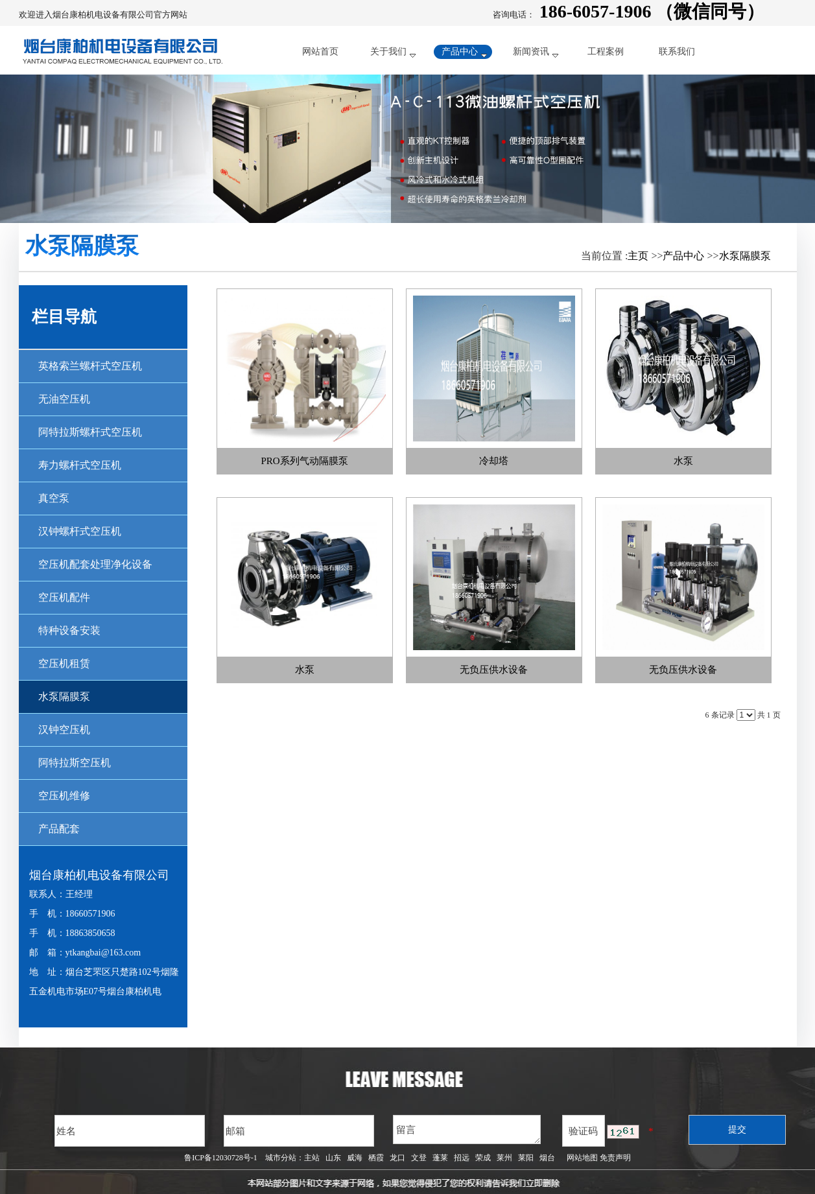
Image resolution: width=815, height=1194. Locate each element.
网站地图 (580, 1157)
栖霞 (376, 1157)
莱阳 (526, 1157)
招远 (461, 1157)
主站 (312, 1157)
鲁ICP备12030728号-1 (220, 1157)
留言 (467, 1129)
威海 (354, 1157)
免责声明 (615, 1157)
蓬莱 (440, 1157)
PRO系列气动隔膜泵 (304, 461)
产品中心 (683, 255)
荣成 (483, 1157)
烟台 (547, 1157)
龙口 (397, 1157)
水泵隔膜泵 (745, 255)
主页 (638, 255)
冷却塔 (493, 461)
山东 (333, 1157)
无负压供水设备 (494, 669)
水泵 (683, 461)
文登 (419, 1157)
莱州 (504, 1157)
